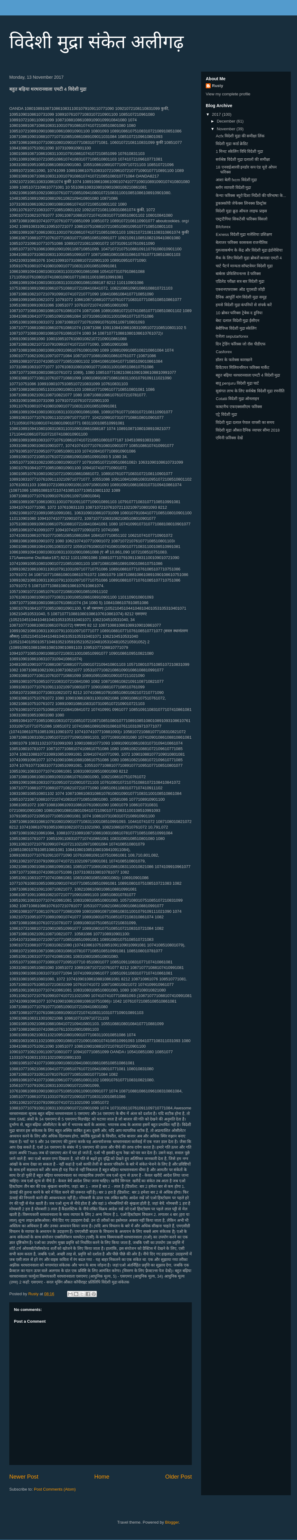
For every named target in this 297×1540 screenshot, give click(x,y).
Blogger (172, 1522)
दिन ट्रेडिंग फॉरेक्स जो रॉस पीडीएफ (240, 344)
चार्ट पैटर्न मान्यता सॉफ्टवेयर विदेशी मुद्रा (244, 266)
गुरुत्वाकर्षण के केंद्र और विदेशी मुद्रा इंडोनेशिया (249, 250)
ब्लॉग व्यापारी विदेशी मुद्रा (233, 187)
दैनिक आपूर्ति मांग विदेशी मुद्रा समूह (241, 297)
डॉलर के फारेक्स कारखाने (234, 359)
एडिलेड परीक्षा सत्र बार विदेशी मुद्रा (240, 281)
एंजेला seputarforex (232, 336)
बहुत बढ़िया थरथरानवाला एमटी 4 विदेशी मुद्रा (248, 375)
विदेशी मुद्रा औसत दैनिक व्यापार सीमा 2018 (248, 430)
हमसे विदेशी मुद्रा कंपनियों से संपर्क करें (244, 305)
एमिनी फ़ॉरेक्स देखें (229, 438)
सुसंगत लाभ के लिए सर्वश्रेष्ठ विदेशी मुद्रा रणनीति (250, 391)
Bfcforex (223, 226)
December (227, 121)
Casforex (224, 351)
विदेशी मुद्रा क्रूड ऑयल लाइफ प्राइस (241, 211)
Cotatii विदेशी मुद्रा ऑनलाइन (237, 398)
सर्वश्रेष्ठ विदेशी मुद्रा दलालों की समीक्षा (242, 159)
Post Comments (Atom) (55, 1489)
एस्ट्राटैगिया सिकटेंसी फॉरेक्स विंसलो (241, 219)
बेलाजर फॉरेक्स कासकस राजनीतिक (242, 242)
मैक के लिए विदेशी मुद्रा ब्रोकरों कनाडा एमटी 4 (249, 258)
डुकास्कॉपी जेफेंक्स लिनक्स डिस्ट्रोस (241, 203)
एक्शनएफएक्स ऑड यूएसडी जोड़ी (240, 289)
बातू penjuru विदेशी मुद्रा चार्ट (237, 383)
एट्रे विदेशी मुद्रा (226, 414)
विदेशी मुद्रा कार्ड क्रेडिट (232, 143)
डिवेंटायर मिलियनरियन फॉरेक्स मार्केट (242, 367)
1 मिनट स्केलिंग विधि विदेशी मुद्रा (239, 151)
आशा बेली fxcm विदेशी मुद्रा (236, 179)
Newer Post (23, 1477)
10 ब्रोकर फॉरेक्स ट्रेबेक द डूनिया (239, 313)
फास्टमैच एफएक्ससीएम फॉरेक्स (239, 406)
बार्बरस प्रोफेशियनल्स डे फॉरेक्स (238, 273)
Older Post (178, 1477)
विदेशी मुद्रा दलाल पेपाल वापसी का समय (245, 422)
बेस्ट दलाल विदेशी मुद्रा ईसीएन (237, 320)
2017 (217, 114)
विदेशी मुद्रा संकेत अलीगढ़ (96, 41)
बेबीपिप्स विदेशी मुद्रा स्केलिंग (236, 328)
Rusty (217, 85)
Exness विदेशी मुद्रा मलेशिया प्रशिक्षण (244, 234)
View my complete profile (228, 94)
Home (102, 1477)
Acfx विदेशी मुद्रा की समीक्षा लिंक (240, 136)
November (227, 129)
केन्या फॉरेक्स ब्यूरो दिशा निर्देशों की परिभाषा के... (251, 195)
